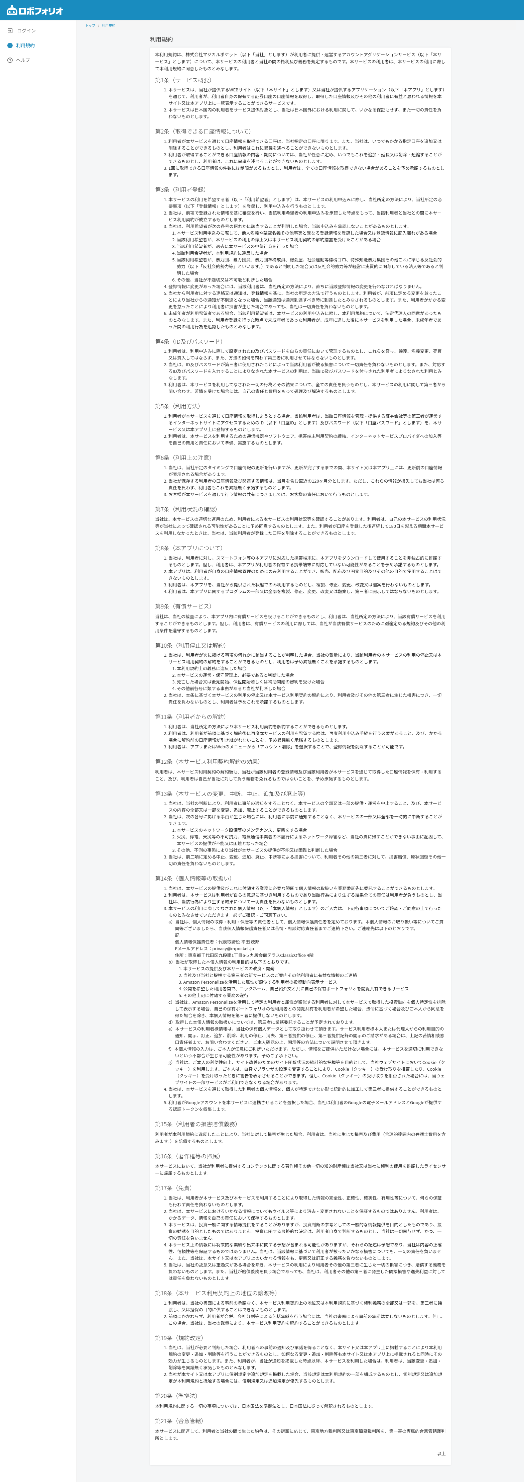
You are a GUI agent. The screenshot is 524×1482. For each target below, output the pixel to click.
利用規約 (108, 25)
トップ (90, 25)
